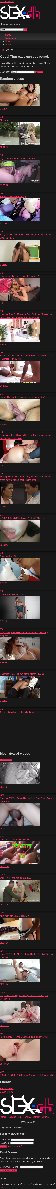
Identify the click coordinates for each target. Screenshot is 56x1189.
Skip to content (7, 1)
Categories (10, 38)
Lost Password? (14, 1146)
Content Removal (41, 1117)
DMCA (27, 1117)
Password (4, 1143)
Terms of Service (8, 1117)
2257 (20, 1117)
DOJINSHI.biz (6, 1092)
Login (3, 1146)
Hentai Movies (6, 1088)
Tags (7, 41)
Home (8, 35)
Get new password (8, 1170)
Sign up (26, 1184)
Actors (8, 44)
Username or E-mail (9, 1167)
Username (5, 1140)
